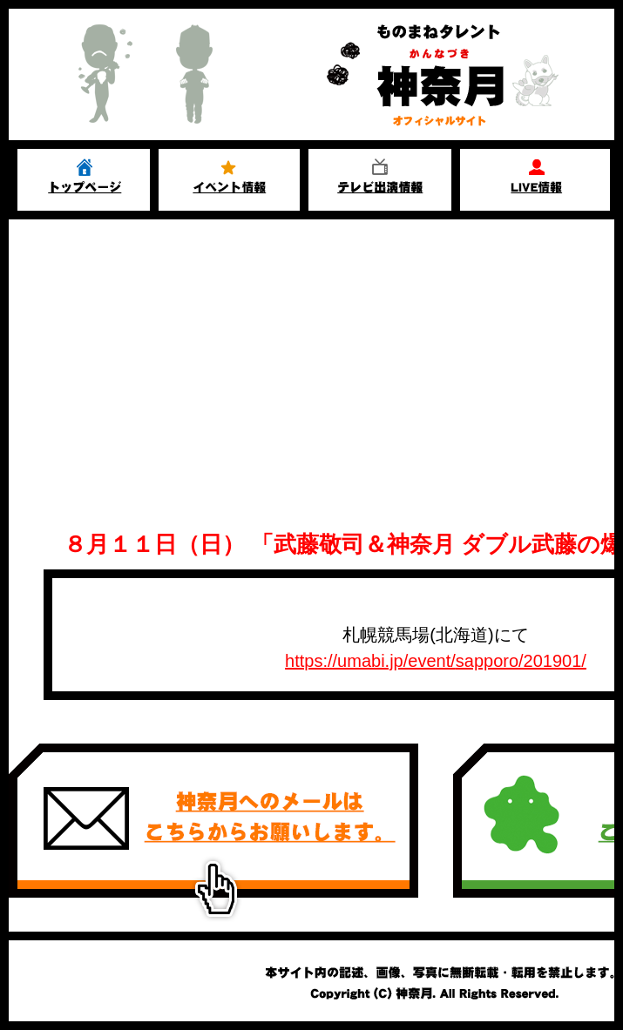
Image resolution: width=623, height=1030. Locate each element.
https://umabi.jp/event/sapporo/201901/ (435, 660)
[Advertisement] (311, 350)
